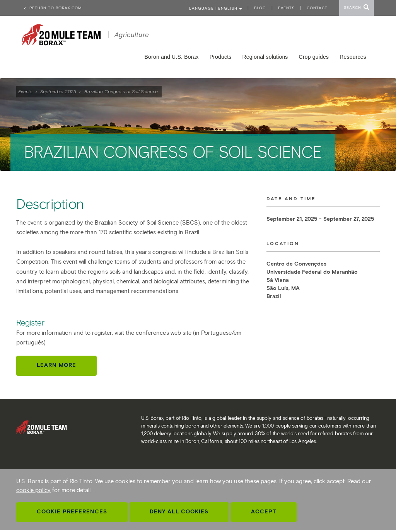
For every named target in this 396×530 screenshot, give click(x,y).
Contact (317, 8)
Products (221, 57)
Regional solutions (265, 57)
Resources (353, 57)
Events (25, 91)
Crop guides (314, 57)
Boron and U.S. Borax (172, 57)
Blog (260, 8)
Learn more (56, 365)
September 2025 (58, 91)
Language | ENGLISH (215, 8)
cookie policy (33, 490)
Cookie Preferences (72, 511)
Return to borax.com (52, 7)
